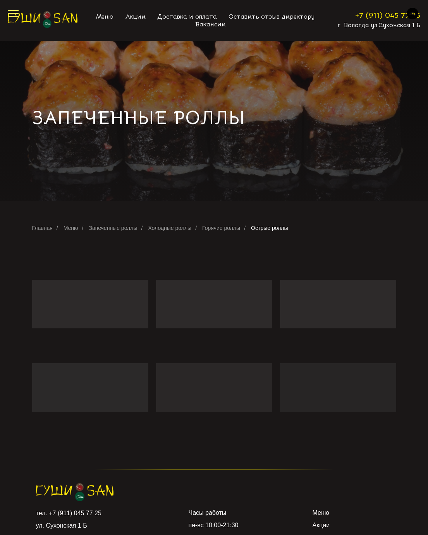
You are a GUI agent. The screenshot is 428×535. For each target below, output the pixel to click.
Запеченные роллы (113, 228)
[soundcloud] (412, 17)
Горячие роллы (221, 228)
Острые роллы (269, 228)
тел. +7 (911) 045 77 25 (68, 513)
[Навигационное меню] (13, 13)
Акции (321, 525)
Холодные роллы (169, 228)
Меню (71, 228)
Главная (42, 228)
